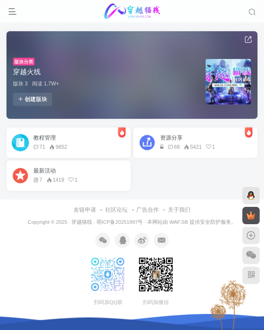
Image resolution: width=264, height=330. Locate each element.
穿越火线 (27, 71)
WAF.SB (178, 222)
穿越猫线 (81, 222)
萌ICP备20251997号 (120, 222)
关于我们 (179, 209)
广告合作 (147, 209)
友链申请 (85, 209)
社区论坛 (116, 209)
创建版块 (32, 99)
